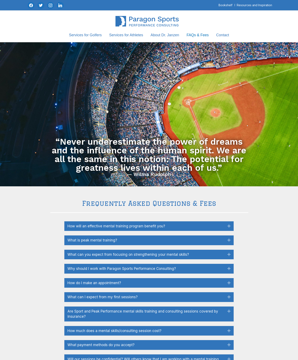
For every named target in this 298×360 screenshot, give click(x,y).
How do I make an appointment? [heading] (94, 283)
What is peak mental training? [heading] (92, 240)
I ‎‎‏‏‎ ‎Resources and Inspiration (253, 5)
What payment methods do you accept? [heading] (101, 345)
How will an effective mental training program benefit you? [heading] (116, 226)
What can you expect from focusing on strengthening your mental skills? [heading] (128, 254)
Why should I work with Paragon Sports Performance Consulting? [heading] (121, 269)
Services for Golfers (85, 35)
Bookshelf (225, 5)
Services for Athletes (126, 35)
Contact (222, 35)
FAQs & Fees (198, 35)
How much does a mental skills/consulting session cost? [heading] (114, 331)
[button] (229, 226)
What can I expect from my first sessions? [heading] (102, 297)
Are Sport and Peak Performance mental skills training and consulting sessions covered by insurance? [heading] (142, 314)
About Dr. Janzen (164, 35)
